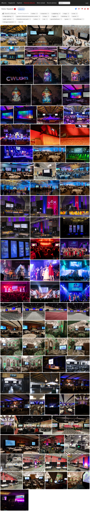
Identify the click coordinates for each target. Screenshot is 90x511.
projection (21, 9)
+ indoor (34, 13)
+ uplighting (55, 13)
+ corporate (44, 13)
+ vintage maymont (9, 22)
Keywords (11, 3)
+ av (20, 22)
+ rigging (55, 16)
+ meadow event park (23, 19)
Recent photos (52, 3)
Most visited (41, 3)
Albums (3, 3)
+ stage (66, 13)
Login (86, 3)
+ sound (75, 16)
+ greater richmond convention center (28, 16)
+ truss (74, 13)
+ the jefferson (78, 19)
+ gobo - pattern (8, 19)
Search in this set (10, 13)
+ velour (36, 19)
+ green (67, 19)
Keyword (10, 9)
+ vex (44, 19)
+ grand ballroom (56, 19)
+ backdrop (65, 16)
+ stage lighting (8, 16)
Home (3, 9)
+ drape (46, 16)
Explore (19, 3)
